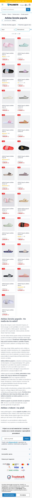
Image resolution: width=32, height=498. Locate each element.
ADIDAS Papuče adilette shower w (8, 80)
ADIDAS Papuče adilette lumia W (23, 54)
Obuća (9, 14)
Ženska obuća (16, 14)
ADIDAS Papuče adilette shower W (23, 80)
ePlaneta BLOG (12, 442)
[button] (22, 5)
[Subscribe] (26, 439)
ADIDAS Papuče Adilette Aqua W (8, 157)
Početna (4, 14)
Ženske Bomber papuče (9, 25)
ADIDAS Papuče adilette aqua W (8, 106)
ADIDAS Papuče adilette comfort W (23, 106)
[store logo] (12, 5)
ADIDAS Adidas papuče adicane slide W (23, 209)
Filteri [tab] (3, 29)
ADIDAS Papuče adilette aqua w (8, 54)
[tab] (16, 449)
